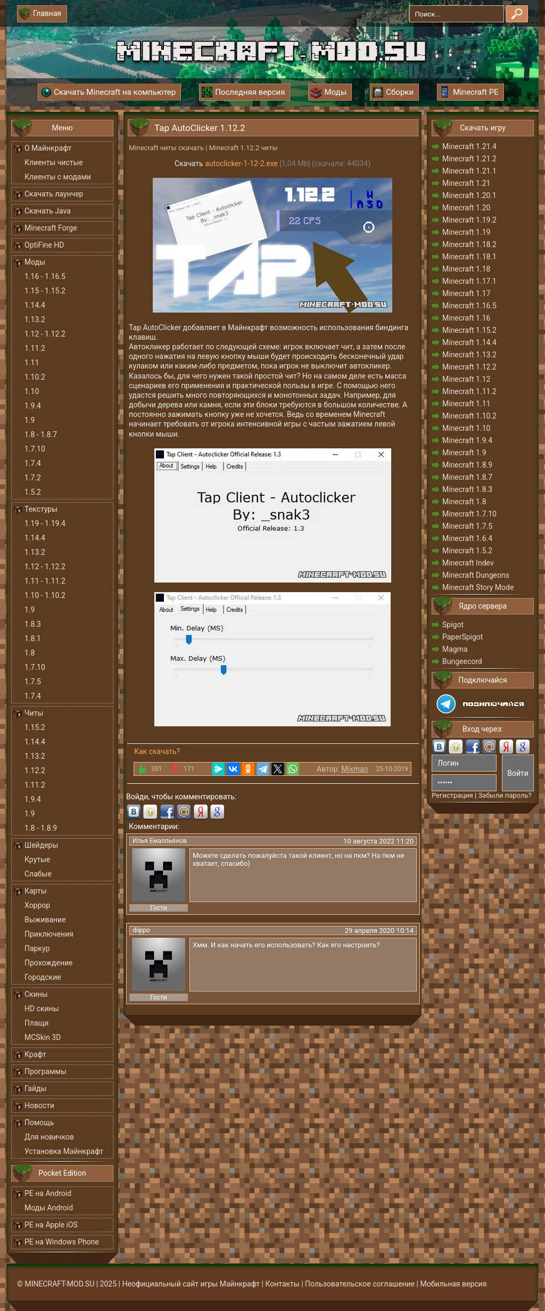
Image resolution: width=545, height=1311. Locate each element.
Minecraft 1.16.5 (469, 305)
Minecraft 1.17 (466, 293)
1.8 (29, 653)
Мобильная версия (453, 1284)
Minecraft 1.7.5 (467, 526)
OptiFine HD (44, 245)
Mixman (354, 769)
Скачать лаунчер (53, 194)
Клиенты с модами (57, 177)
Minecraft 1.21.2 (469, 158)
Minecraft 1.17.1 (469, 281)
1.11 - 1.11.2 (44, 581)
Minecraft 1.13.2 (469, 354)
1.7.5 (32, 681)
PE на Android (47, 1193)
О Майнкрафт (47, 148)
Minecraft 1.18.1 (469, 256)
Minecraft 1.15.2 (469, 330)
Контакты (282, 1284)
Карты (35, 891)
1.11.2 (34, 348)
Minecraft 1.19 (466, 232)
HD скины (41, 1008)
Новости (39, 1105)
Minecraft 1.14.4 (469, 342)
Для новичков (49, 1137)
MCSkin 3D (42, 1037)
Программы (45, 1071)
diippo (141, 930)
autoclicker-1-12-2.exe (241, 163)
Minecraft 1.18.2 (469, 244)
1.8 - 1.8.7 (40, 434)
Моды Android (48, 1207)
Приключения (48, 934)
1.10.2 (34, 377)
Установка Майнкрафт (63, 1151)
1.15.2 (34, 727)
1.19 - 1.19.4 (44, 523)
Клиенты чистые (53, 162)
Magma (455, 649)
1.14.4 (34, 305)
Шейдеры (41, 845)
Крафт (35, 1054)
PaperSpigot (462, 637)
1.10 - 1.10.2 (44, 595)
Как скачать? (157, 751)
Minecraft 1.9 (464, 452)
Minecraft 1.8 (464, 501)
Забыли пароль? (504, 795)
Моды (34, 262)
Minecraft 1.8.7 (467, 477)
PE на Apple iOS (51, 1224)
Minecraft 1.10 (466, 428)
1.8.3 (32, 624)
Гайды (35, 1088)
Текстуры (40, 509)
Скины (36, 994)
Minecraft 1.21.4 (469, 146)
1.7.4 (32, 463)
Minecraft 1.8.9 (467, 465)
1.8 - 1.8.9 (40, 828)
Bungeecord (462, 661)
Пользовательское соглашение (360, 1284)
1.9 (29, 420)
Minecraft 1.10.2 (469, 416)
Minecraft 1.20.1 (469, 195)
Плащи (36, 1023)
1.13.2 (34, 319)
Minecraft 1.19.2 (469, 220)
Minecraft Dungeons (475, 575)
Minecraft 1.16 (466, 318)
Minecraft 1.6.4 (467, 538)
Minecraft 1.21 (466, 183)
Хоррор (37, 905)
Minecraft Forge (50, 228)
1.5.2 (32, 492)
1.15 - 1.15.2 (44, 290)
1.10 (31, 391)
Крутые (37, 859)
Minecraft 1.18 (466, 269)
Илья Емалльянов (160, 841)
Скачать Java (47, 211)
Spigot (453, 624)
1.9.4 (32, 406)
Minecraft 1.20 (466, 207)
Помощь (39, 1122)
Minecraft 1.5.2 (467, 550)
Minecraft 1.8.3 (467, 489)
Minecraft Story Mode (478, 587)
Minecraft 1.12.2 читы (243, 148)
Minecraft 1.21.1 (469, 171)
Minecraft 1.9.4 (467, 440)
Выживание (45, 919)
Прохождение (48, 962)
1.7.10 (34, 449)
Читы (33, 713)
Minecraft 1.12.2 (469, 367)
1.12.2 (34, 770)
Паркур (37, 948)
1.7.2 (32, 477)
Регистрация (452, 795)
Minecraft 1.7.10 (469, 514)
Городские (42, 977)
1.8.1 (32, 638)
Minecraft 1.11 (466, 403)
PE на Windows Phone (61, 1242)
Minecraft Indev (468, 563)
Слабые (38, 874)
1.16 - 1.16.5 (44, 276)
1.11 (31, 362)
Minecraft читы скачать (166, 148)
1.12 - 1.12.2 (44, 334)
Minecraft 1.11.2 (469, 391)
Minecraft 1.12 (466, 379)
